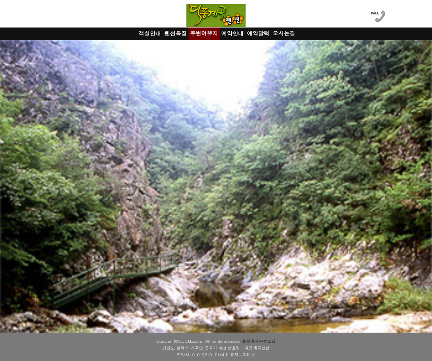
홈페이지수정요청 (259, 341)
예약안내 (232, 33)
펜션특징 (175, 33)
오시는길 (284, 33)
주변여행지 (204, 33)
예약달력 (258, 33)
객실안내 (150, 33)
